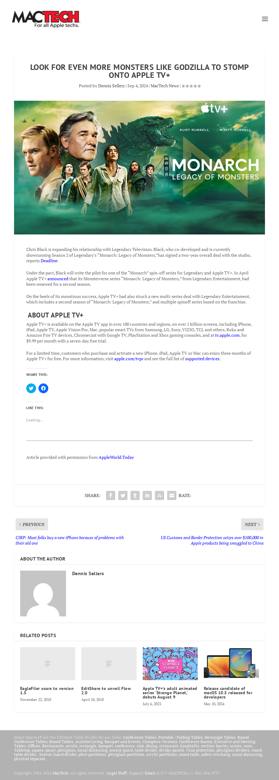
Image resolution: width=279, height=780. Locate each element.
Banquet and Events (123, 741)
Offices (34, 746)
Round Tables (61, 741)
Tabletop (22, 750)
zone (248, 746)
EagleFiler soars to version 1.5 (47, 690)
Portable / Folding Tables (180, 737)
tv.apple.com (227, 335)
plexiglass (66, 750)
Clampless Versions (159, 741)
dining (151, 746)
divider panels (171, 750)
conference (125, 746)
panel (51, 750)
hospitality (189, 746)
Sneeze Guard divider (58, 754)
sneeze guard (121, 750)
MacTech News (165, 86)
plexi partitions (92, 754)
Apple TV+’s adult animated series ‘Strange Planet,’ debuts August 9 (170, 693)
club (140, 746)
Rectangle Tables (220, 737)
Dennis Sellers (111, 86)
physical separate (30, 758)
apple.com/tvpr (128, 358)
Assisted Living (89, 741)
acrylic (72, 746)
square (38, 750)
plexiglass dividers (233, 750)
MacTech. (61, 773)
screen (236, 746)
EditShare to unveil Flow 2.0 (106, 690)
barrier (222, 746)
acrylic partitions (161, 754)
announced (57, 278)
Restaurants (53, 746)
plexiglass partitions (126, 754)
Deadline (49, 260)
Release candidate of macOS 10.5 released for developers (228, 693)
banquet (105, 746)
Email (150, 773)
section (207, 746)
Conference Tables (139, 737)
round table (189, 754)
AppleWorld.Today (116, 457)
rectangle (88, 746)
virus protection (200, 750)
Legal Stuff (116, 773)
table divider (146, 750)
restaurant (168, 746)
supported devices (201, 358)
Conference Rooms (195, 741)
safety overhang (215, 754)
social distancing (92, 750)
